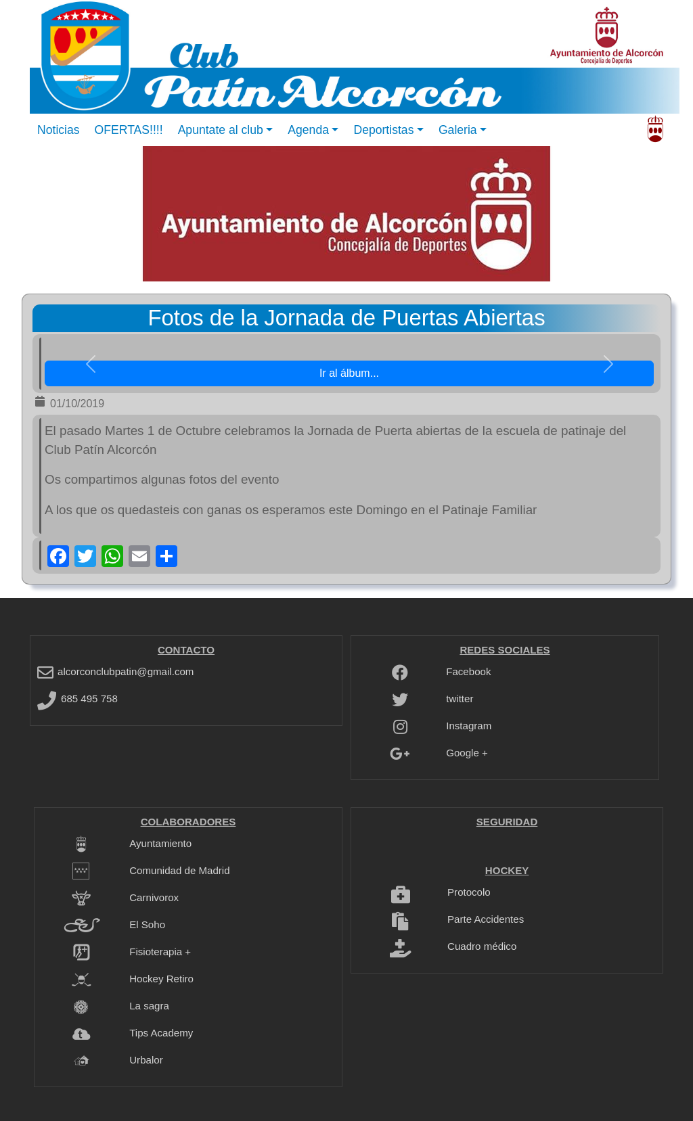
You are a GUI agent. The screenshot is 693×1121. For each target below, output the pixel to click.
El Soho (147, 924)
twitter (459, 698)
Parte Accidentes (485, 919)
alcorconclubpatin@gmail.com (126, 671)
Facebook (468, 671)
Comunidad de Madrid (179, 870)
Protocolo (469, 892)
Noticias (58, 130)
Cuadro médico (481, 946)
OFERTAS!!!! (129, 130)
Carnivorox (154, 897)
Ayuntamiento (160, 843)
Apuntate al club (220, 130)
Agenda (308, 130)
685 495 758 (89, 698)
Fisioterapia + (160, 951)
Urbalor (145, 1060)
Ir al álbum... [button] (349, 373)
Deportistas (383, 130)
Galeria (458, 130)
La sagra (149, 1005)
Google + (467, 752)
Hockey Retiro (161, 978)
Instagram (468, 725)
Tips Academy (161, 1032)
